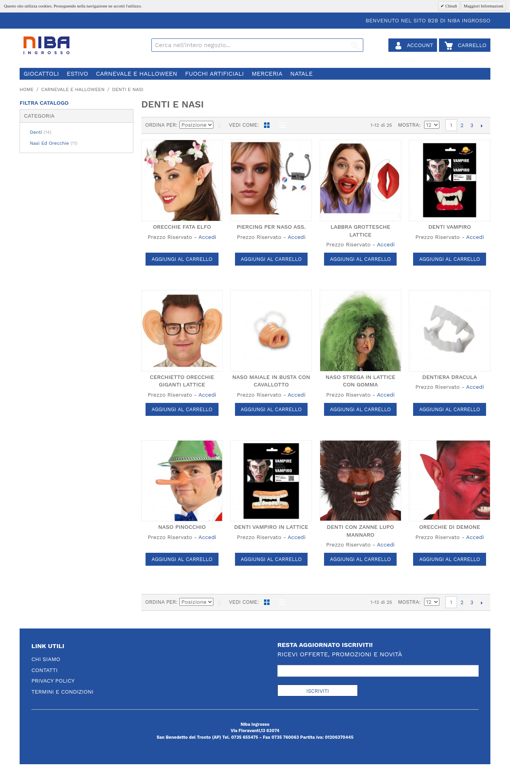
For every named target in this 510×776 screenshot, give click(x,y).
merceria (266, 73)
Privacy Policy (53, 681)
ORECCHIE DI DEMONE (449, 527)
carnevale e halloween (136, 73)
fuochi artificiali (214, 73)
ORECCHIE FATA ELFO (182, 227)
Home (27, 89)
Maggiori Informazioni (483, 6)
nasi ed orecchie (53, 143)
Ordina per (160, 125)
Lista (280, 125)
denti (40, 132)
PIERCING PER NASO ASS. (271, 227)
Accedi (207, 237)
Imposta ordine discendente (221, 125)
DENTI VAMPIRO (449, 227)
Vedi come (243, 125)
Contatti (44, 670)
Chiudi (450, 6)
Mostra (408, 125)
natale (301, 73)
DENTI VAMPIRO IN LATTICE (271, 527)
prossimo (481, 125)
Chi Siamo (45, 659)
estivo (77, 73)
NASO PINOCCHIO (182, 527)
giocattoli (41, 73)
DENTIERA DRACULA (449, 377)
